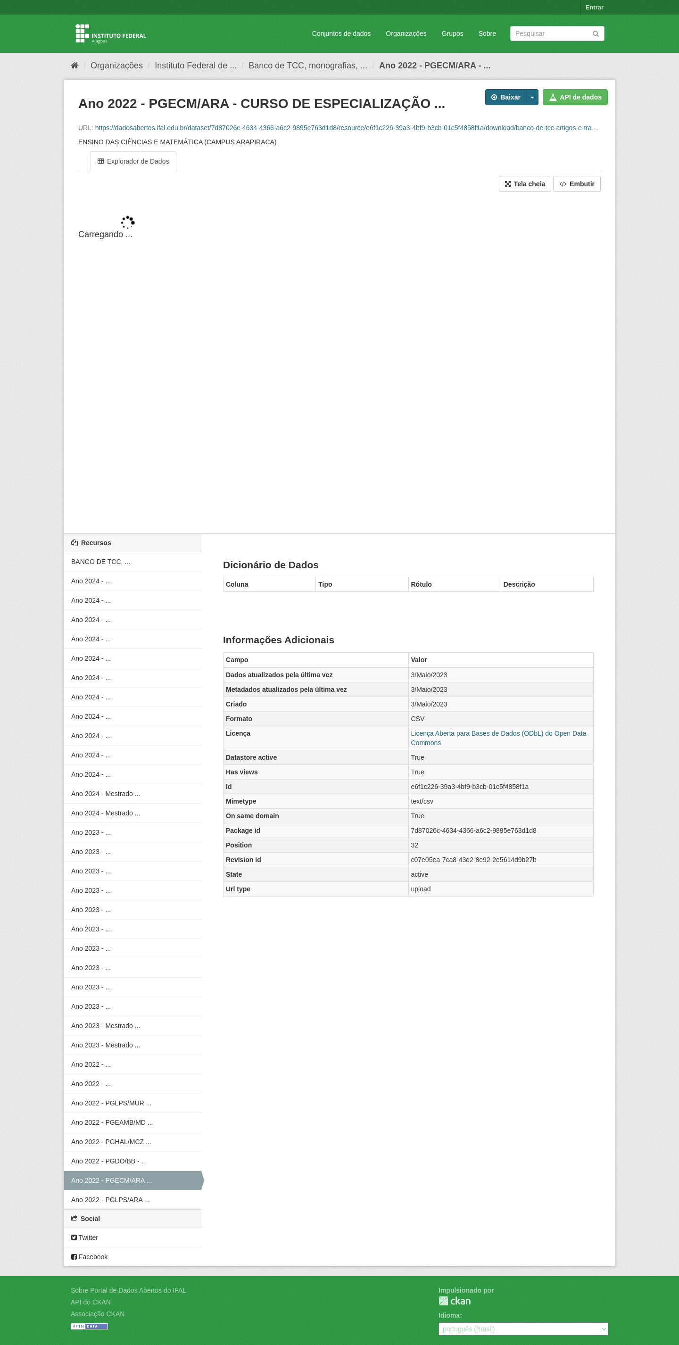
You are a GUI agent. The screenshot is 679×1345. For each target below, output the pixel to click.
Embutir (577, 184)
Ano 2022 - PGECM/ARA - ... (434, 65)
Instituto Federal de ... (196, 65)
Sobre (487, 33)
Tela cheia (525, 184)
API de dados (575, 97)
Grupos (453, 33)
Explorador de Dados (133, 161)
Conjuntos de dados (341, 33)
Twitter (84, 1237)
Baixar (506, 97)
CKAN (455, 1301)
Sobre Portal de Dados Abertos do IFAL (128, 1290)
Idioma (449, 1315)
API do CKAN (91, 1302)
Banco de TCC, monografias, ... (307, 65)
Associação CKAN (97, 1314)
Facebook (89, 1257)
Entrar (595, 7)
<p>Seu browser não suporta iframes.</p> (339, 363)
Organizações (406, 33)
